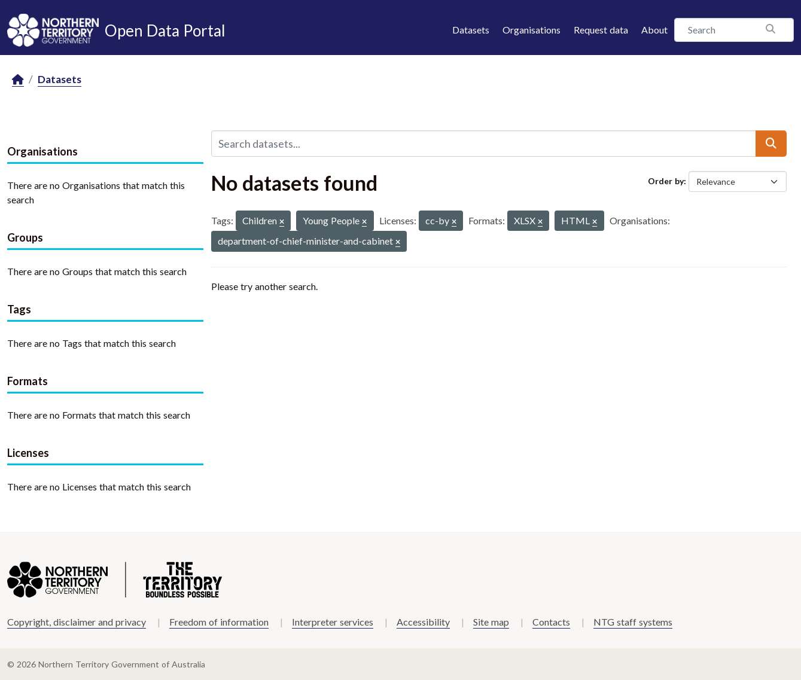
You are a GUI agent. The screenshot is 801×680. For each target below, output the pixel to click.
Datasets (470, 29)
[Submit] (771, 143)
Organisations (531, 29)
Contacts (551, 621)
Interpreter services (332, 621)
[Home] (18, 80)
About (654, 29)
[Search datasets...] (484, 143)
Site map (491, 621)
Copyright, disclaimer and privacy (76, 621)
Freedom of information (219, 621)
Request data (601, 29)
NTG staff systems (632, 621)
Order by (666, 181)
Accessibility (423, 621)
